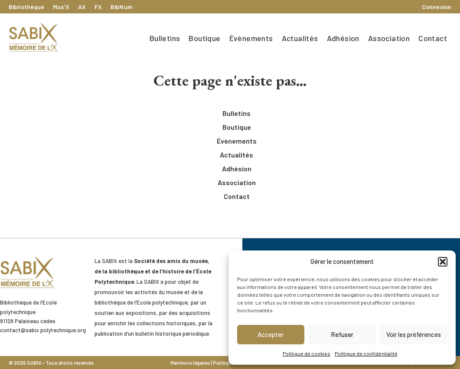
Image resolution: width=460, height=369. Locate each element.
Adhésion (343, 38)
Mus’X (61, 6)
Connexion (436, 6)
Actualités (300, 38)
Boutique (204, 38)
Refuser (342, 334)
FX (98, 6)
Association (389, 38)
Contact (432, 38)
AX (82, 6)
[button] (442, 261)
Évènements (251, 38)
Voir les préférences (413, 334)
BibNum (121, 6)
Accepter (271, 334)
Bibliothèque (26, 6)
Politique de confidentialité (366, 353)
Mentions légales (190, 362)
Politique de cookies (306, 353)
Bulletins (165, 38)
